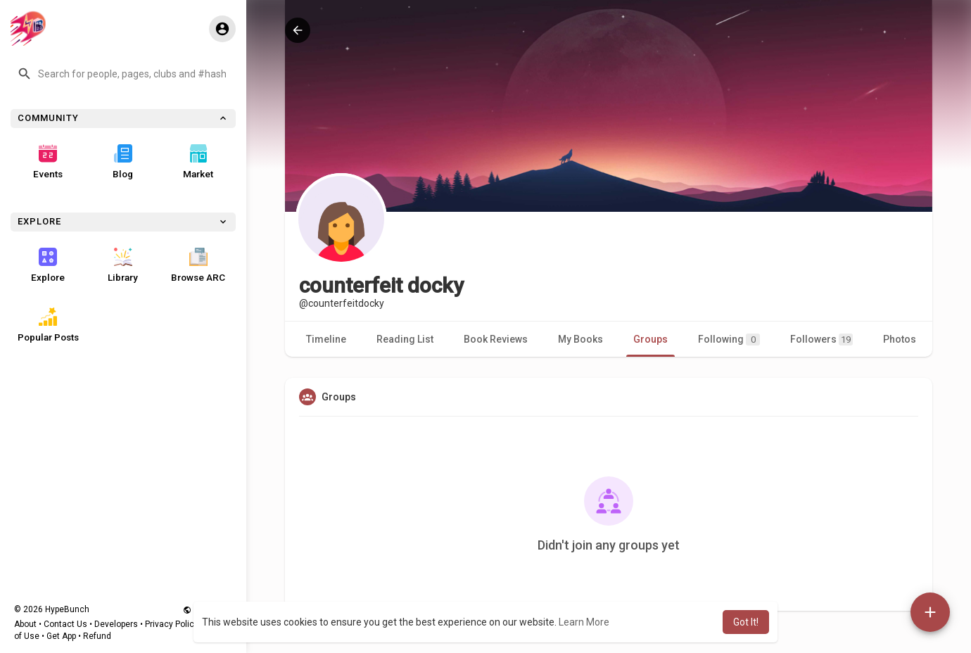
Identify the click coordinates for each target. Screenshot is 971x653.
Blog (123, 161)
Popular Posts (48, 325)
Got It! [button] (746, 622)
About (25, 624)
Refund (97, 636)
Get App (61, 636)
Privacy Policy (171, 624)
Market (198, 161)
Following (729, 339)
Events (48, 161)
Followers (821, 339)
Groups (650, 339)
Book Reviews (496, 339)
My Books (580, 339)
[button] (123, 74)
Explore (48, 265)
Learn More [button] (584, 622)
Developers (116, 624)
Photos (899, 339)
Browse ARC (198, 265)
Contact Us (65, 624)
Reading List (404, 339)
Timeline (326, 339)
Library (123, 265)
